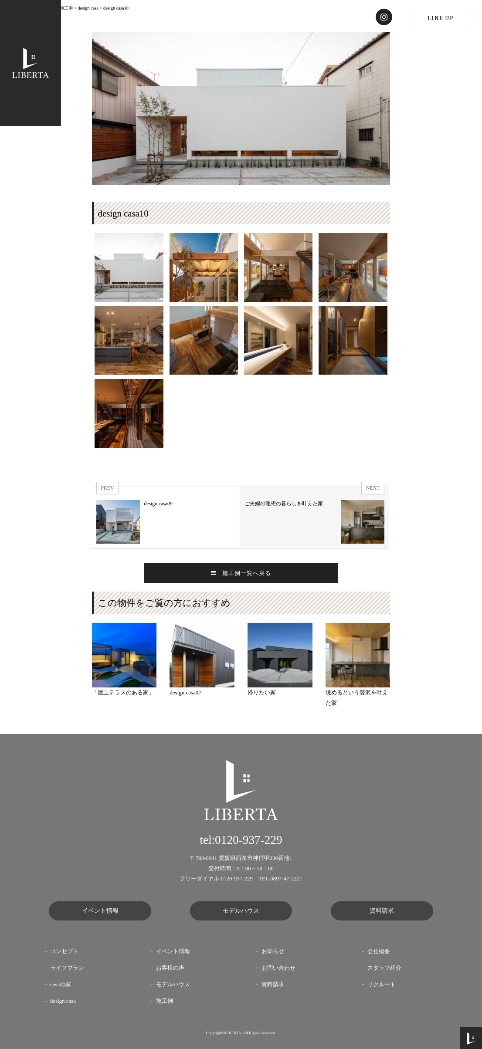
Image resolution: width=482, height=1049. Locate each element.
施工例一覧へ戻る (241, 573)
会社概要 (378, 951)
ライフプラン (67, 968)
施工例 (164, 1001)
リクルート (381, 984)
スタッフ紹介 (384, 968)
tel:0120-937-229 (241, 839)
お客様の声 (170, 968)
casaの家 (60, 984)
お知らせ (272, 951)
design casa (63, 1001)
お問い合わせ (278, 968)
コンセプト (64, 951)
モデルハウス (241, 910)
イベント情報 (100, 910)
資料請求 (382, 910)
